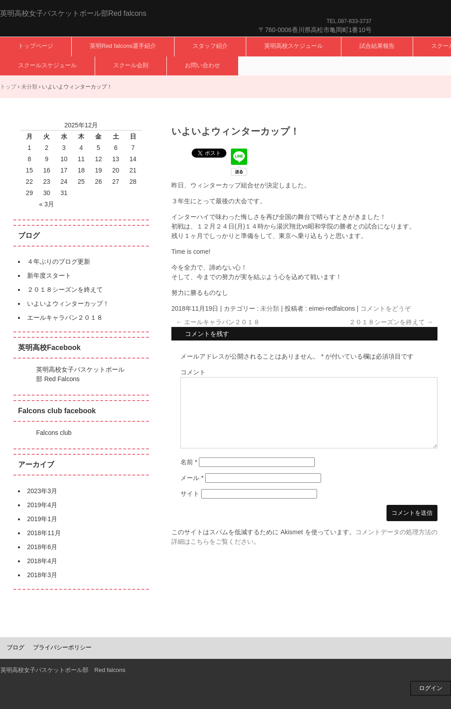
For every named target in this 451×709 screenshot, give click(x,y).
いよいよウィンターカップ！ (68, 303)
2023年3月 (42, 490)
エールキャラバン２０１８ (218, 322)
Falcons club (54, 432)
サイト (189, 493)
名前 (188, 462)
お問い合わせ (202, 65)
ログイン (430, 688)
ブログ (15, 647)
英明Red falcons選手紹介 (123, 45)
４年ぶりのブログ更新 (58, 261)
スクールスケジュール (47, 65)
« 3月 (46, 204)
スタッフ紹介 (210, 45)
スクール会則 (130, 65)
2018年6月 (42, 546)
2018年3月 (42, 574)
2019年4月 (42, 504)
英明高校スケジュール (293, 45)
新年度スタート (49, 275)
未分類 (269, 308)
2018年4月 (42, 560)
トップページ (35, 45)
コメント (193, 372)
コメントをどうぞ (385, 308)
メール (191, 477)
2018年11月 (44, 532)
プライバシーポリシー (62, 647)
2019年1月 (42, 518)
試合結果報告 (377, 45)
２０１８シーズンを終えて (391, 322)
